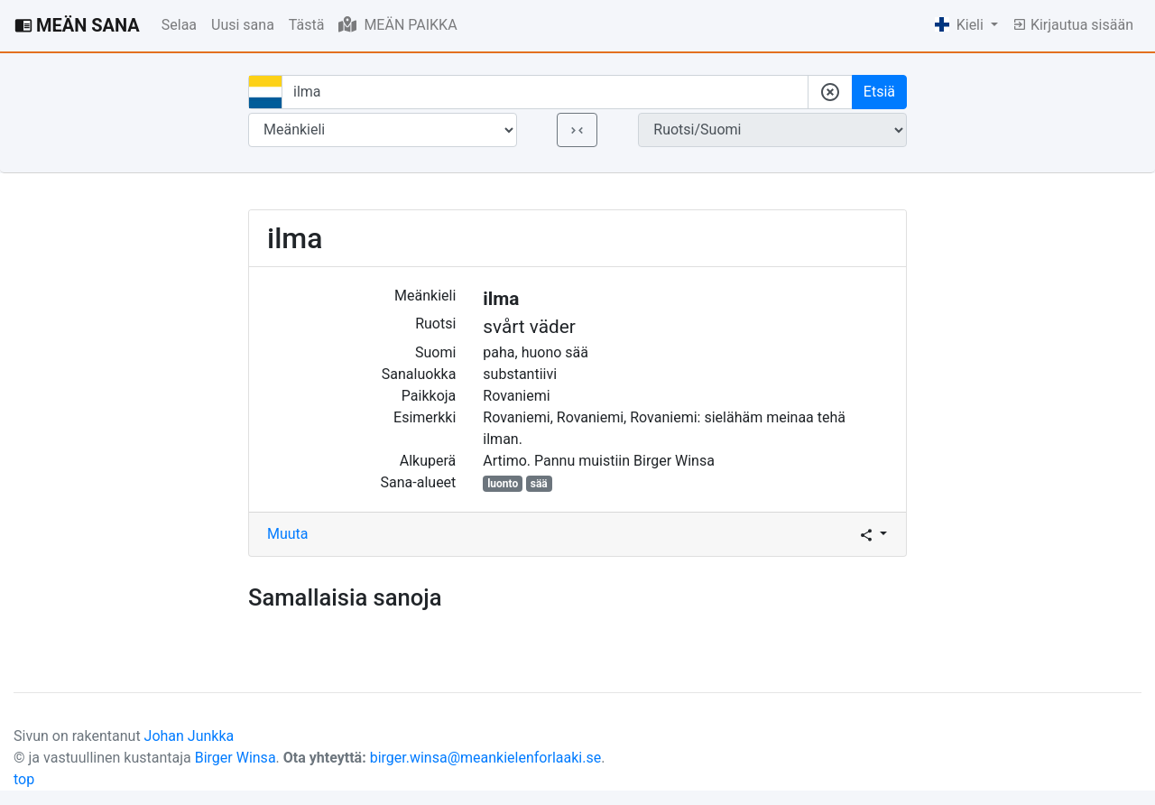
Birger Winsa (235, 757)
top (24, 779)
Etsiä (879, 91)
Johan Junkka (189, 736)
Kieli (961, 24)
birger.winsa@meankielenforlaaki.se (486, 757)
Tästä (307, 24)
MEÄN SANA (77, 25)
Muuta (288, 533)
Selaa (179, 24)
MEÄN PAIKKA (397, 24)
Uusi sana (242, 24)
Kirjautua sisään (1072, 24)
